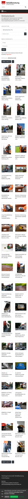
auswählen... (22, 496)
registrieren (8, 54)
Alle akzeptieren (14, 496)
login (3, 49)
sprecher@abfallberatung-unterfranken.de (11, 484)
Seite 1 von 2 (5, 61)
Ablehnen (7, 496)
